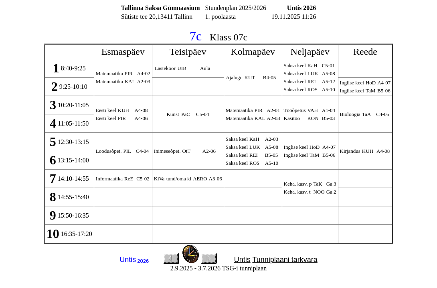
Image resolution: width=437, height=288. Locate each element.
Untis (242, 260)
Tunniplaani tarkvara (284, 260)
